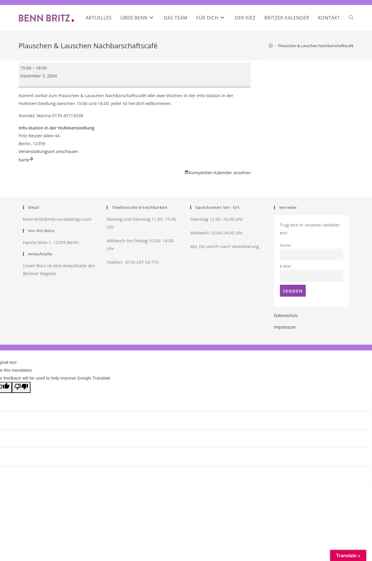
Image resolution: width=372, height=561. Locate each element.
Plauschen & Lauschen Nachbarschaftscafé (315, 45)
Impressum (285, 327)
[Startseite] (271, 45)
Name (285, 245)
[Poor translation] (21, 387)
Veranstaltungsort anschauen (48, 151)
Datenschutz (286, 315)
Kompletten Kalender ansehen (220, 172)
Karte (26, 160)
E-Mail (285, 266)
